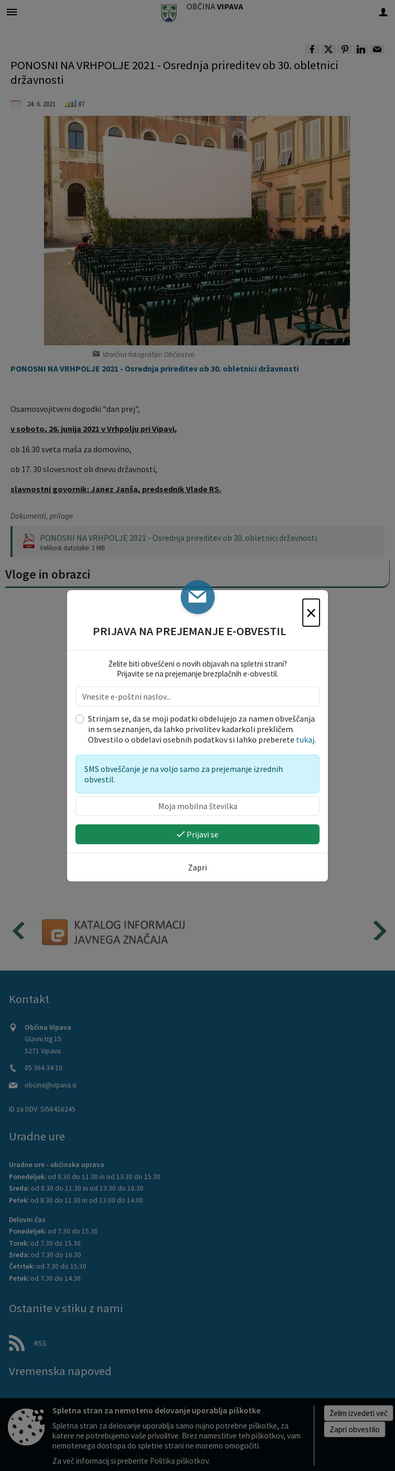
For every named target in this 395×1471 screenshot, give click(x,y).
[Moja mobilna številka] (197, 806)
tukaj (305, 739)
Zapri (197, 867)
